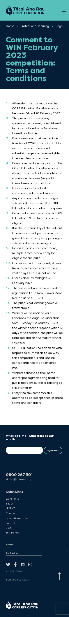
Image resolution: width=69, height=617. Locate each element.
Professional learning (34, 26)
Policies (19, 571)
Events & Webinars (17, 518)
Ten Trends (12, 532)
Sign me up (53, 450)
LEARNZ (10, 508)
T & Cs (9, 503)
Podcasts (11, 523)
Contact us (12, 553)
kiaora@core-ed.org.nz (20, 479)
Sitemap (10, 571)
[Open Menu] (64, 10)
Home (10, 26)
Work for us (12, 499)
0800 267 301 (19, 475)
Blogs (9, 528)
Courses (10, 513)
